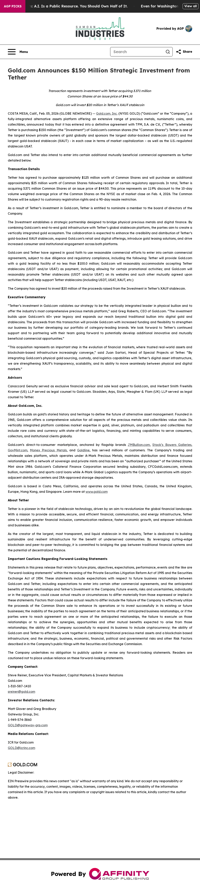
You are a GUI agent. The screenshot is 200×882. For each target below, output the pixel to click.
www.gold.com (97, 492)
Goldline (83, 450)
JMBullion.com (139, 445)
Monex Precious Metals (48, 450)
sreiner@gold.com (21, 692)
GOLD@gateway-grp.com (28, 725)
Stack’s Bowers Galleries (171, 445)
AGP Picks (12, 6)
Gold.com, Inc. (106, 113)
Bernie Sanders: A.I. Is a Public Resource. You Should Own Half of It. (70, 6)
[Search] (136, 51)
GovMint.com (17, 450)
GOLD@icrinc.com (21, 748)
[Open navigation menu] (18, 52)
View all (190, 6)
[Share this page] (184, 52)
